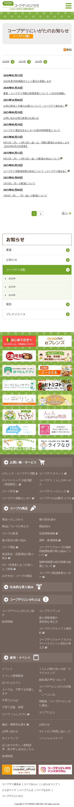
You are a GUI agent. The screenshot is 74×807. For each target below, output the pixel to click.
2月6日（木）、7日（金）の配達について (25, 195)
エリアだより (47, 712)
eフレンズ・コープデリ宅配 (20, 473)
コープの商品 (19, 508)
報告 (9, 304)
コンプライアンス (49, 610)
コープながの (43, 790)
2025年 (22, 61)
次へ (65, 213)
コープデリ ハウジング (54, 491)
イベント (7, 668)
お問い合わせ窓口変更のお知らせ (21, 118)
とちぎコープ (9, 790)
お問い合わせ (10, 731)
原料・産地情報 (50, 540)
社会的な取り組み (22, 587)
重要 (9, 249)
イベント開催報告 (12, 675)
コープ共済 (10, 491)
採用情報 (7, 756)
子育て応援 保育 (12, 707)
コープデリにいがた (12, 796)
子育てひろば (10, 700)
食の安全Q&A (47, 519)
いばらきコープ (49, 784)
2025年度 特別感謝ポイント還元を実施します (27, 81)
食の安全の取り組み (14, 540)
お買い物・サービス (23, 462)
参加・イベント (20, 657)
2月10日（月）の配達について (19, 183)
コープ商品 (10, 547)
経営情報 (7, 621)
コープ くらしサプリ (16, 714)
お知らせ (11, 259)
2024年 (38, 61)
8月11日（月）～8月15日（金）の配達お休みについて (31, 158)
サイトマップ (10, 738)
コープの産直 (10, 533)
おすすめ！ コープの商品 (17, 575)
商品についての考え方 (15, 526)
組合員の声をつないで (52, 679)
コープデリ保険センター (18, 498)
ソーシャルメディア (51, 738)
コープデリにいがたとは (25, 599)
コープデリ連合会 (11, 784)
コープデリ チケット (53, 473)
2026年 (5, 61)
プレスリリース (15, 314)
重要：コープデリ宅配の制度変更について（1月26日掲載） (34, 93)
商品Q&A (44, 526)
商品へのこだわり (12, 519)
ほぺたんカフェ (11, 682)
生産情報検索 (48, 533)
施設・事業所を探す (15, 724)
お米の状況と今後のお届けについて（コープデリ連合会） (34, 106)
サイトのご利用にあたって (55, 731)
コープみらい (31, 784)
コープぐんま (26, 790)
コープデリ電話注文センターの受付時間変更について (31, 130)
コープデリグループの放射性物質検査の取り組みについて (55, 551)
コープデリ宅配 (15, 269)
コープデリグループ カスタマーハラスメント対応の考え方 (55, 643)
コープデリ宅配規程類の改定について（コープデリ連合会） (35, 171)
